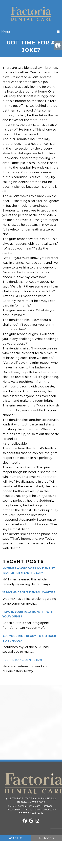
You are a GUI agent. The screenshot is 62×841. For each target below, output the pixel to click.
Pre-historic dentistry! (22, 660)
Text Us (47, 838)
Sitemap (48, 805)
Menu (5, 31)
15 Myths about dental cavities (28, 592)
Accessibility (14, 809)
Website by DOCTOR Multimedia (37, 811)
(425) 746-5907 (14, 798)
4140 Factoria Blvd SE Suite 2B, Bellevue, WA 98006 (36, 800)
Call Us (15, 838)
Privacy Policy (32, 809)
